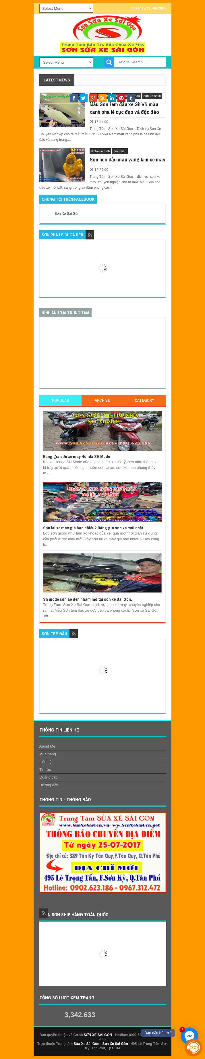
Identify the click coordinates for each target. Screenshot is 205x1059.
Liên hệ (45, 762)
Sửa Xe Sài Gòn (86, 1044)
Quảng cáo (48, 777)
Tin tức (45, 769)
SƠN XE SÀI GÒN (98, 1035)
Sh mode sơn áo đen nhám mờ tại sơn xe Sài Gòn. (87, 599)
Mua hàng (47, 754)
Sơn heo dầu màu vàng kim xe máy (127, 159)
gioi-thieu (119, 151)
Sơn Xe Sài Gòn (67, 214)
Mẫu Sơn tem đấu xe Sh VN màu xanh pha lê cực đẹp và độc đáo (124, 108)
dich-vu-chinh (100, 151)
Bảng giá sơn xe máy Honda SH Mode (76, 456)
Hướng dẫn (48, 785)
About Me (47, 746)
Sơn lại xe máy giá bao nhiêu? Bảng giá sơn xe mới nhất (93, 528)
